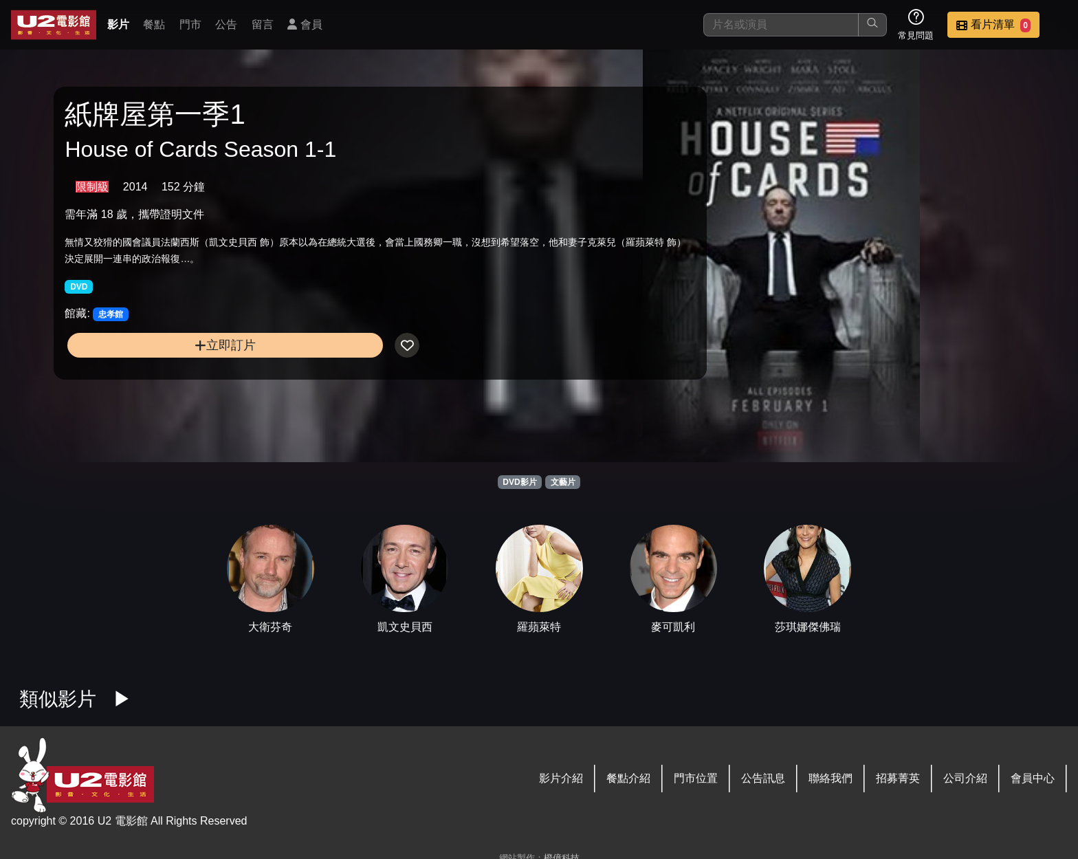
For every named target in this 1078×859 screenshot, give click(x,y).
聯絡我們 (830, 778)
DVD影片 (519, 482)
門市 (190, 24)
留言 (263, 24)
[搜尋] (781, 24)
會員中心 (1033, 778)
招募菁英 (898, 778)
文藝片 (563, 482)
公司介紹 (965, 778)
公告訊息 (763, 778)
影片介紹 (561, 778)
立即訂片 (183, 353)
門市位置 (696, 778)
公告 (226, 24)
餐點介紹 (628, 778)
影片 (118, 24)
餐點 (154, 24)
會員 (304, 24)
